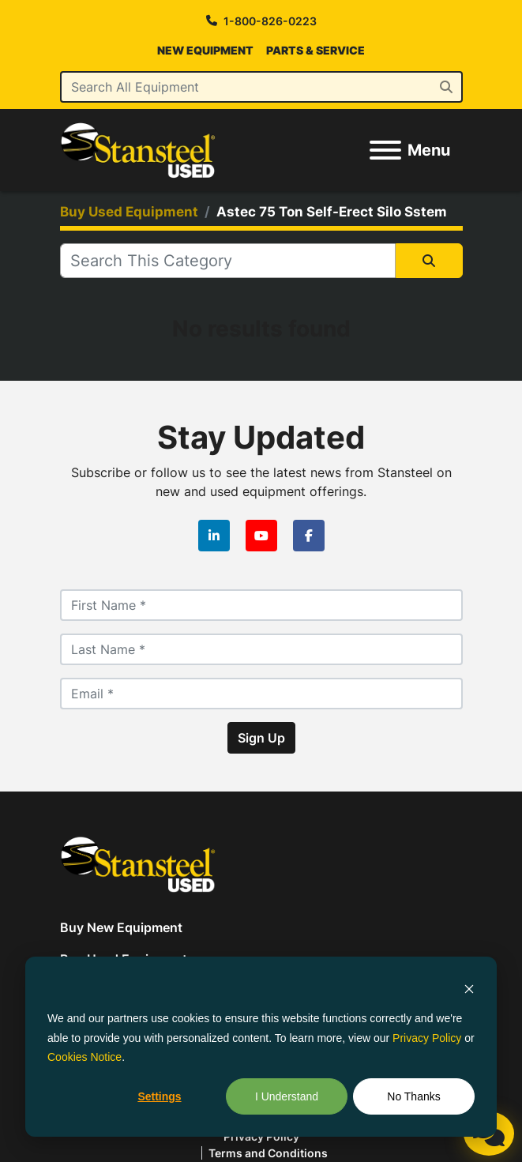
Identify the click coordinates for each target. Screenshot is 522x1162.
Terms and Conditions (268, 1153)
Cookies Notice (84, 1057)
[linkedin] (214, 535)
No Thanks (413, 1096)
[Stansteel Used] (138, 863)
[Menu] (385, 150)
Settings (159, 1096)
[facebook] (309, 535)
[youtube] (261, 535)
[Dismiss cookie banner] (469, 988)
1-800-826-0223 (270, 21)
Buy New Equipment (121, 927)
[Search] (261, 87)
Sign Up (261, 738)
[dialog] (261, 1047)
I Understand (286, 1096)
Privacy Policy (426, 1038)
